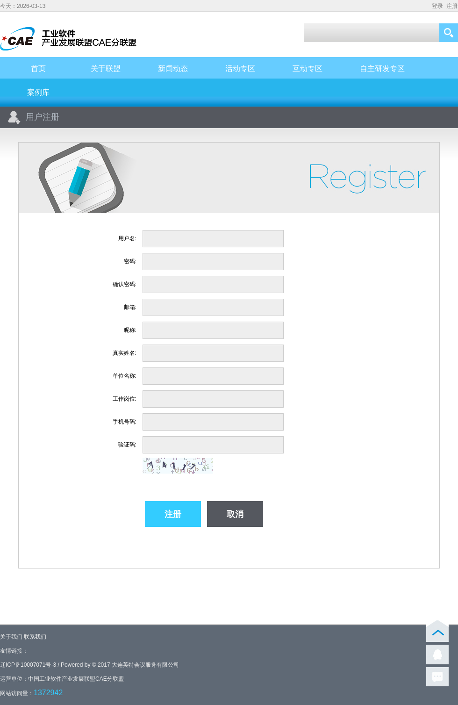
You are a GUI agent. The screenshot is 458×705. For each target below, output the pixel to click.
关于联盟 (106, 68)
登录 (437, 6)
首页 (38, 68)
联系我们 (35, 636)
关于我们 (11, 636)
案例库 (38, 92)
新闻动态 (173, 68)
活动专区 (240, 68)
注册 (452, 6)
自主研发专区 (382, 68)
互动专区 (307, 68)
